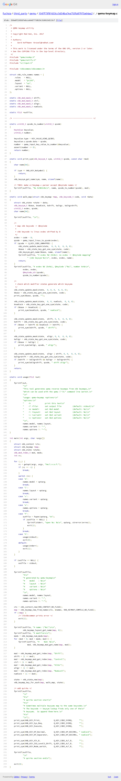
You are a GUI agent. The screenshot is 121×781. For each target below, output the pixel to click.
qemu (32, 13)
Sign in (115, 4)
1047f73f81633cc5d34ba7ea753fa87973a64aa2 (66, 13)
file (59, 20)
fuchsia (7, 13)
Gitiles (16, 776)
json (116, 776)
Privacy (24, 776)
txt (109, 776)
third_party (20, 13)
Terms (32, 776)
